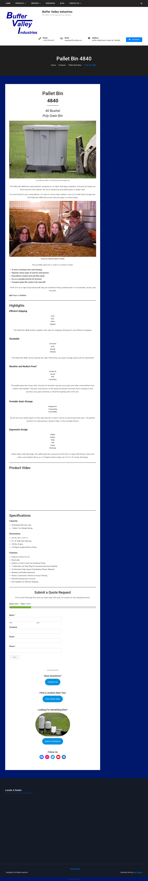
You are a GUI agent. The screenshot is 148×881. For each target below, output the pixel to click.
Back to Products (52, 741)
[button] (52, 311)
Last (37, 623)
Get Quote (135, 39)
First (10, 623)
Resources (50, 3)
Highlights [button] (16, 305)
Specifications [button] (20, 515)
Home (8, 3)
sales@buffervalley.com (73, 40)
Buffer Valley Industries (57, 11)
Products (19, 3)
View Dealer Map (52, 699)
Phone (12, 646)
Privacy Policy (75, 869)
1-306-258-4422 (48, 40)
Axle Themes (137, 872)
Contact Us (74, 3)
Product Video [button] (20, 468)
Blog (62, 3)
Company (13, 627)
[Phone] (35, 650)
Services (35, 3)
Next (14, 657)
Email (12, 637)
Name (12, 615)
